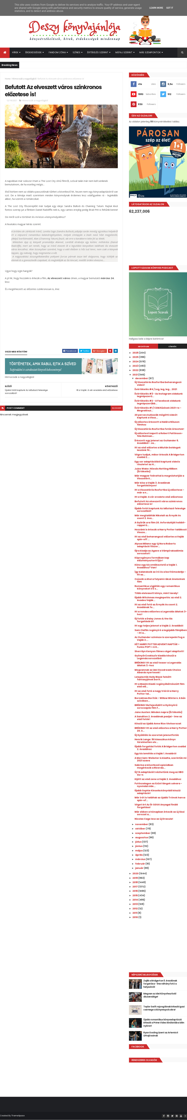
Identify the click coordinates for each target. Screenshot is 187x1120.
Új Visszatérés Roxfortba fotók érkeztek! (159, 429)
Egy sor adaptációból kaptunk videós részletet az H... (157, 463)
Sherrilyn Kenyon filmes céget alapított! (159, 651)
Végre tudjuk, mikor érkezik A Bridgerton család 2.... (159, 456)
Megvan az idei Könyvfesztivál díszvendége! (159, 995)
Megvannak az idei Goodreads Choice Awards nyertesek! (158, 671)
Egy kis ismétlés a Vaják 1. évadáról (155, 753)
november (142, 824)
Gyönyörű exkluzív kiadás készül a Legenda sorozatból (155, 657)
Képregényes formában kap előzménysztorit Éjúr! (152, 559)
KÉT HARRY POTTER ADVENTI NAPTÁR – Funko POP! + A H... (157, 646)
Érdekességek (33, 52)
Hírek (15, 52)
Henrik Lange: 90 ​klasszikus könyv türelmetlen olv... (155, 741)
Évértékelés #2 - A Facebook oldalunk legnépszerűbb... (158, 402)
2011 (135, 912)
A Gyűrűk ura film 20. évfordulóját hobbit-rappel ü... (160, 524)
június (139, 846)
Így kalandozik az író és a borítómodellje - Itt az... (160, 573)
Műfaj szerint (123, 52)
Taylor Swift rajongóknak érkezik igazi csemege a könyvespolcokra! (164, 1008)
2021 (135, 374)
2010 (135, 917)
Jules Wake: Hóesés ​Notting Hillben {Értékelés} (156, 470)
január (139, 868)
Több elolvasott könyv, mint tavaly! (156, 593)
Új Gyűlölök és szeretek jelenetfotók (157, 735)
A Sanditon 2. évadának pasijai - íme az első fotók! (158, 718)
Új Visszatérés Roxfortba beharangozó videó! (158, 384)
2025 (135, 357)
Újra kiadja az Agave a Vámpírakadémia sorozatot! (159, 552)
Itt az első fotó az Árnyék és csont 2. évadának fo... (156, 606)
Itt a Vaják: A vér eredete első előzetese (159, 496)
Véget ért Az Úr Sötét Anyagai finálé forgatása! (156, 806)
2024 (135, 361)
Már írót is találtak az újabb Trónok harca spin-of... (160, 799)
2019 (135, 878)
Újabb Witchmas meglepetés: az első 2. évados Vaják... (158, 599)
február (140, 863)
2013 (135, 904)
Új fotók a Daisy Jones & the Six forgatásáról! (153, 620)
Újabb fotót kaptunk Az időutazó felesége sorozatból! (160, 510)
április (139, 854)
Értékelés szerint (97, 52)
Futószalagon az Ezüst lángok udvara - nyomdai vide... (158, 785)
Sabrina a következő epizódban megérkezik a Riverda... (154, 766)
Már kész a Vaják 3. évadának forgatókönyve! (152, 484)
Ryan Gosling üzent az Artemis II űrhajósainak (160, 1034)
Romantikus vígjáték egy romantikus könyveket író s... (157, 587)
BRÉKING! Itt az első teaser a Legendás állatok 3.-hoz (158, 664)
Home (8, 78)
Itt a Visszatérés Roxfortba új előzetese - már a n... (159, 491)
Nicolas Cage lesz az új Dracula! (154, 818)
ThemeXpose (17, 1115)
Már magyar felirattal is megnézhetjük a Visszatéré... (159, 477)
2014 (135, 899)
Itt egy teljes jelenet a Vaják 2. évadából (159, 625)
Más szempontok (150, 52)
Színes (76, 52)
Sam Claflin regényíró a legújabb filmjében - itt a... (161, 631)
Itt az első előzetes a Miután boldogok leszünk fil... (158, 449)
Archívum (143, 346)
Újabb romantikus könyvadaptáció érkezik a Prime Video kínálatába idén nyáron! (163, 1022)
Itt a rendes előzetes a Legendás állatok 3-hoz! (161, 613)
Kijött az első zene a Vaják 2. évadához (158, 779)
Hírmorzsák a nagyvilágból (24, 78)
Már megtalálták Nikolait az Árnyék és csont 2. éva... (158, 517)
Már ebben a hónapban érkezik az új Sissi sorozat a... (159, 813)
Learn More (156, 8)
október (140, 828)
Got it (169, 8)
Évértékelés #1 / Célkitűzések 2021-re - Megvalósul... (158, 409)
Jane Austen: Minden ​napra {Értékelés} (158, 712)
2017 (135, 886)
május (139, 850)
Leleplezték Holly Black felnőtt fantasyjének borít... (153, 678)
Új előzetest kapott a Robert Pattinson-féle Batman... (159, 435)
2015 (135, 895)
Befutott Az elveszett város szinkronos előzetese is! (158, 503)
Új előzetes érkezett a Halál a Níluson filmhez (157, 423)
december (142, 378)
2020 (135, 873)
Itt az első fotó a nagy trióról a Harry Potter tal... (157, 692)
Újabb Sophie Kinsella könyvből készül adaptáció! (157, 792)
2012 (135, 908)
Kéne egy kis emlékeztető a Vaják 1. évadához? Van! (156, 566)
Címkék (172, 346)
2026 (135, 352)
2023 (135, 365)
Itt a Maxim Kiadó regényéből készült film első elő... (159, 685)
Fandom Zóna (57, 52)
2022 (135, 370)
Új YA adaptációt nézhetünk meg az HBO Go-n (159, 773)
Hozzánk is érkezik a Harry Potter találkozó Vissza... (161, 531)
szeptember (143, 833)
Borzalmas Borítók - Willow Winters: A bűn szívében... (160, 699)
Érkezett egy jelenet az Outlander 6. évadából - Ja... (157, 442)
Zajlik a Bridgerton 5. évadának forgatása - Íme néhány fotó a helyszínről (160, 983)
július (138, 841)
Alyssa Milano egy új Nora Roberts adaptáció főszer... (155, 545)
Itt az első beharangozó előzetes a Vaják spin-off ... (159, 538)
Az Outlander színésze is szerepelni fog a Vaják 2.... (159, 639)
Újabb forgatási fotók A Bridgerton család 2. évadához (160, 748)
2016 (135, 891)
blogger (116, 408)
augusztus (142, 837)
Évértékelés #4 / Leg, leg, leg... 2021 (156, 389)
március (140, 859)
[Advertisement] (156, 945)
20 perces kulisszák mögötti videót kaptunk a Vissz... (156, 416)
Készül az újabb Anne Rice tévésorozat (158, 723)
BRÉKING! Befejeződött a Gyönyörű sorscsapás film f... (156, 706)
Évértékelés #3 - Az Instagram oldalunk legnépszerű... (159, 395)
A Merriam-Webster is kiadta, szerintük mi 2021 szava (160, 759)
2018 (135, 882)
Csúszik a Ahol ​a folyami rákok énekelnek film (160, 580)
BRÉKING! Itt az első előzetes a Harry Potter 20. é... (161, 729)
